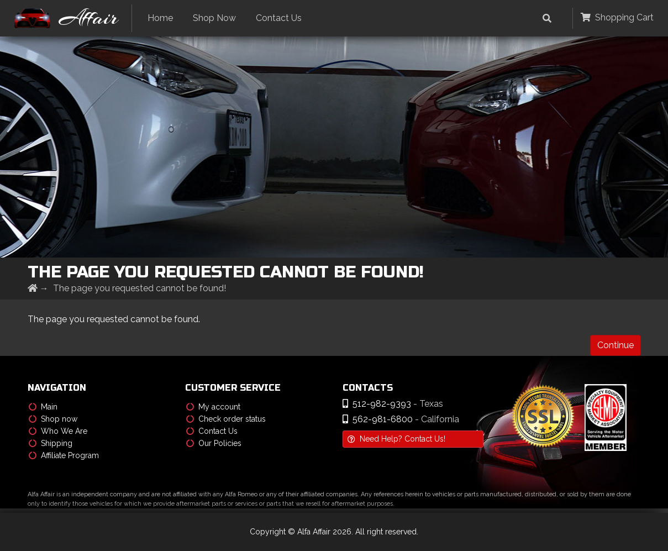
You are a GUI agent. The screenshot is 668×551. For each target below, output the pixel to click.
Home (160, 18)
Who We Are (58, 431)
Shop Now (214, 18)
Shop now (53, 419)
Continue (615, 345)
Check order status (226, 419)
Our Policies (213, 443)
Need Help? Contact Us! (396, 438)
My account (213, 407)
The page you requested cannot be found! (139, 288)
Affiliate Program (64, 455)
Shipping (50, 443)
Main (43, 407)
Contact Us (279, 18)
